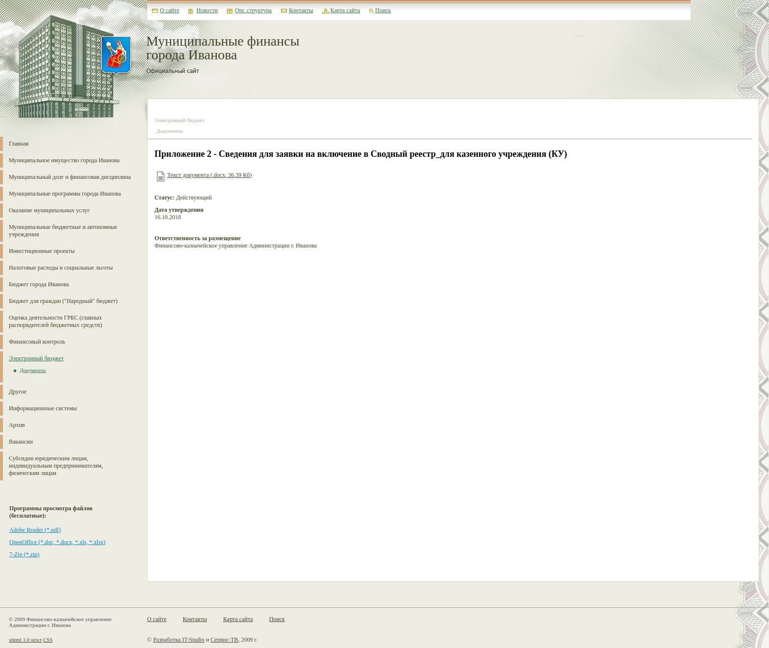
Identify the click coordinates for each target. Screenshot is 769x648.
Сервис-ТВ (224, 639)
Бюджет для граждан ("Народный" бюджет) (63, 301)
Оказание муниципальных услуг (49, 210)
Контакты (301, 10)
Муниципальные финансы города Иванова (223, 48)
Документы (33, 370)
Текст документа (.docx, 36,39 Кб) (209, 175)
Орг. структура (253, 10)
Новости (207, 10)
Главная (18, 143)
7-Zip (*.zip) (24, 554)
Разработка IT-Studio (179, 639)
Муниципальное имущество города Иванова (64, 160)
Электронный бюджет (36, 358)
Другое (17, 391)
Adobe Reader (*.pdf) (35, 529)
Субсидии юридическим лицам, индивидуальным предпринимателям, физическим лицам (56, 465)
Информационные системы (43, 408)
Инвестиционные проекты (42, 251)
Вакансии (21, 441)
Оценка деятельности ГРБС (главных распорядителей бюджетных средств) (55, 321)
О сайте (169, 10)
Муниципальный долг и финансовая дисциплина (70, 177)
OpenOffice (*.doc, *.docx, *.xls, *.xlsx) (57, 542)
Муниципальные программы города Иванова (65, 193)
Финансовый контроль (37, 341)
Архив (17, 425)
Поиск (383, 10)
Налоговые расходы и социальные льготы (61, 267)
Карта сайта (345, 10)
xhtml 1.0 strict (25, 640)
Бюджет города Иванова (39, 284)
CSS (48, 640)
